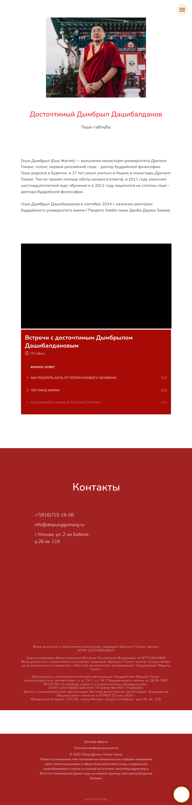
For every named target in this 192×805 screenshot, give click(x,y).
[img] (110, 517)
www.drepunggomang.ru (132, 769)
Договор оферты (96, 742)
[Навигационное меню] (182, 10)
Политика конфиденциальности (96, 748)
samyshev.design (96, 799)
